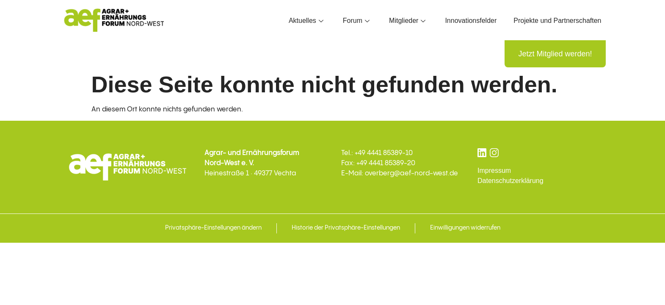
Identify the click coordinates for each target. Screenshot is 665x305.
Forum (356, 20)
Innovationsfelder (471, 20)
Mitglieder (407, 20)
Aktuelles (306, 20)
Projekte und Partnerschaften (557, 20)
